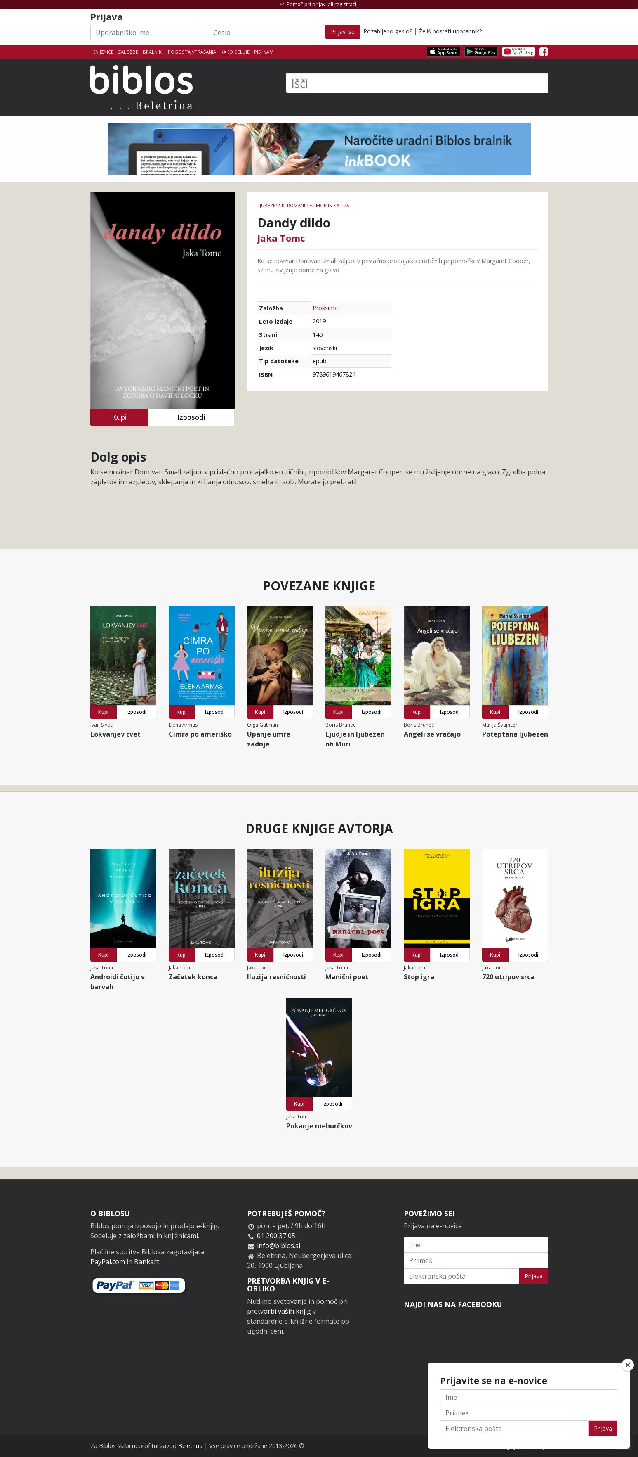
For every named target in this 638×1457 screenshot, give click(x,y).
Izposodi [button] (191, 417)
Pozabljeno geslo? (387, 31)
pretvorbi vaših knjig (279, 1311)
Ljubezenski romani (281, 205)
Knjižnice (102, 52)
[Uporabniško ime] (142, 32)
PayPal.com (107, 1261)
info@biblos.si (278, 1245)
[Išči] (417, 83)
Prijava (534, 1276)
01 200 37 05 (276, 1235)
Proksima (325, 308)
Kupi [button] (119, 417)
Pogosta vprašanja (192, 52)
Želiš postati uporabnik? (450, 31)
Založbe (128, 52)
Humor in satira (329, 205)
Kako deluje (235, 52)
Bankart (146, 1261)
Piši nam (263, 52)
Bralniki (153, 52)
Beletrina (190, 1446)
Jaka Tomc (281, 238)
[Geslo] (260, 32)
